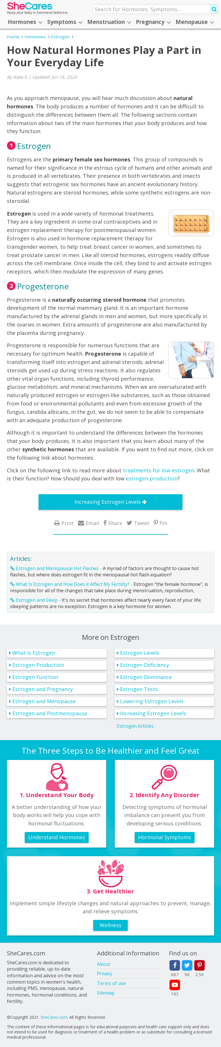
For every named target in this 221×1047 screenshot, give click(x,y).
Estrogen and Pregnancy (42, 689)
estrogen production (152, 478)
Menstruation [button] (109, 22)
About (103, 964)
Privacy (104, 973)
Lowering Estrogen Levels (152, 701)
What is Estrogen (33, 652)
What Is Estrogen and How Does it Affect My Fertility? (72, 584)
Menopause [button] (195, 22)
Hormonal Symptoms (164, 837)
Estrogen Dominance (146, 677)
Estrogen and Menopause (44, 701)
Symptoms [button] (65, 22)
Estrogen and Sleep (37, 600)
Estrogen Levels (139, 652)
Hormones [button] (25, 22)
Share (115, 523)
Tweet (141, 523)
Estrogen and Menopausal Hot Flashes (57, 568)
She (29, 7)
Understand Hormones (56, 837)
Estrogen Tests (139, 689)
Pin (163, 523)
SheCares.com (54, 1017)
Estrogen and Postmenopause (49, 713)
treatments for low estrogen (158, 470)
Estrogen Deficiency (144, 664)
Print (67, 523)
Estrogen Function (35, 677)
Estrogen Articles (135, 726)
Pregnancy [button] (153, 22)
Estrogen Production (38, 664)
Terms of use (111, 983)
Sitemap (106, 993)
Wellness (110, 925)
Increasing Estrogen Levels (108, 501)
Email (92, 523)
